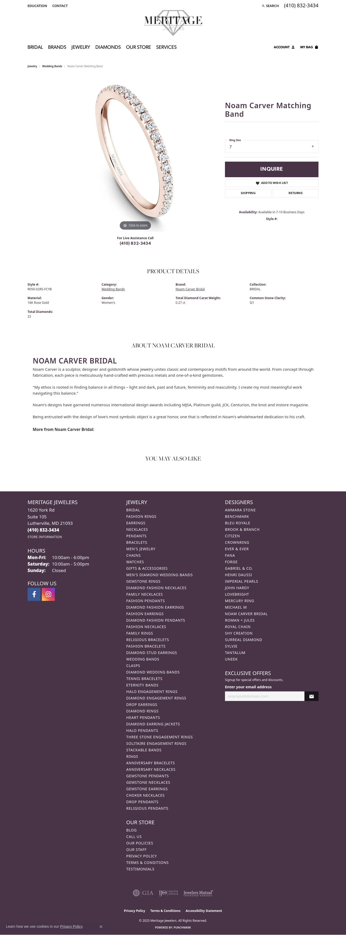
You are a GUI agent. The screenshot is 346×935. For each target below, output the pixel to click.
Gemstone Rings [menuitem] (143, 581)
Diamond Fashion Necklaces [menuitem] (156, 587)
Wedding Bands (52, 66)
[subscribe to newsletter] (311, 696)
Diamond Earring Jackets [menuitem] (153, 723)
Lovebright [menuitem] (237, 594)
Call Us (134, 836)
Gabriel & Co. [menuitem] (239, 568)
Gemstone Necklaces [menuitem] (148, 782)
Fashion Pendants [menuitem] (145, 600)
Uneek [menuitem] (231, 659)
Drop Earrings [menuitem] (141, 704)
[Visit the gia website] (143, 892)
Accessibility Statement (204, 911)
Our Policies (139, 843)
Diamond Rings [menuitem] (142, 711)
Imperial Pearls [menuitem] (241, 581)
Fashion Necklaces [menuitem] (146, 626)
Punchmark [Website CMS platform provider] (182, 927)
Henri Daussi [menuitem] (238, 574)
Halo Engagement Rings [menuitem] (152, 691)
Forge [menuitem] (231, 561)
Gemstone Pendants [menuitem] (147, 775)
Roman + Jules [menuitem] (240, 620)
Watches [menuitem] (135, 561)
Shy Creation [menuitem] (239, 633)
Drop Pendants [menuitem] (142, 801)
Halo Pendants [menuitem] (142, 730)
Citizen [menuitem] (232, 535)
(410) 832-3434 (135, 244)
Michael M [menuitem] (236, 607)
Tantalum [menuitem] (235, 652)
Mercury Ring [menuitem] (239, 600)
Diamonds (108, 47)
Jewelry (80, 47)
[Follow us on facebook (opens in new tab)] (34, 594)
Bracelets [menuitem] (136, 542)
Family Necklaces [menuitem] (144, 594)
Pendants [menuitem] (136, 535)
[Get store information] (45, 537)
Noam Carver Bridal (190, 289)
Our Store (138, 47)
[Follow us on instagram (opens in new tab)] (48, 594)
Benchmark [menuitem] (237, 516)
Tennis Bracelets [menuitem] (144, 678)
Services (166, 47)
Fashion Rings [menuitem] (141, 516)
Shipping (248, 193)
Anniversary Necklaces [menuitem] (151, 769)
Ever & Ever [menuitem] (237, 548)
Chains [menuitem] (133, 555)
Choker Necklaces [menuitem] (145, 795)
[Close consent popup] (101, 926)
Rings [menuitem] (132, 756)
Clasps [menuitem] (133, 665)
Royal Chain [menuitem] (238, 626)
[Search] (270, 5)
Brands (57, 47)
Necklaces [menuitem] (137, 529)
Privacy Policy (141, 856)
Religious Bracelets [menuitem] (147, 639)
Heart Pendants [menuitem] (143, 717)
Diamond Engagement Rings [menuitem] (156, 698)
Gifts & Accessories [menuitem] (147, 568)
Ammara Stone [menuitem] (240, 509)
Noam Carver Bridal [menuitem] (246, 613)
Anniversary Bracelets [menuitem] (150, 762)
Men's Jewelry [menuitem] (140, 548)
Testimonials (140, 869)
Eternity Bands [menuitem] (142, 685)
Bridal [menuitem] (133, 509)
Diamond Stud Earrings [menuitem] (151, 652)
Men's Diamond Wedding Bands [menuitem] (159, 574)
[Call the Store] (43, 530)
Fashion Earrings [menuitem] (145, 613)
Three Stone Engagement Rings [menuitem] (159, 736)
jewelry (32, 66)
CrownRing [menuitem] (237, 542)
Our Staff (136, 849)
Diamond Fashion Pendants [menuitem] (155, 620)
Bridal (35, 47)
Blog (131, 830)
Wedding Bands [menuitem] (142, 659)
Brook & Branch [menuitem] (242, 529)
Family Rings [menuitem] (139, 633)
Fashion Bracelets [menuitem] (145, 646)
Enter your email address (248, 686)
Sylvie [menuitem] (231, 646)
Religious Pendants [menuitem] (147, 808)
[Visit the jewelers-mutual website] (198, 892)
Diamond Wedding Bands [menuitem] (153, 672)
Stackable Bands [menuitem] (144, 749)
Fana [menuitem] (230, 555)
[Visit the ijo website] (168, 892)
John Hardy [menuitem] (237, 587)
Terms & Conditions (147, 862)
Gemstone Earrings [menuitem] (147, 788)
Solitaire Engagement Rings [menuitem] (156, 743)
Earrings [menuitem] (135, 522)
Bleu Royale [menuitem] (237, 522)
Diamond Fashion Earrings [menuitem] (155, 607)
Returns (296, 193)
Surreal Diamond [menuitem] (243, 639)
